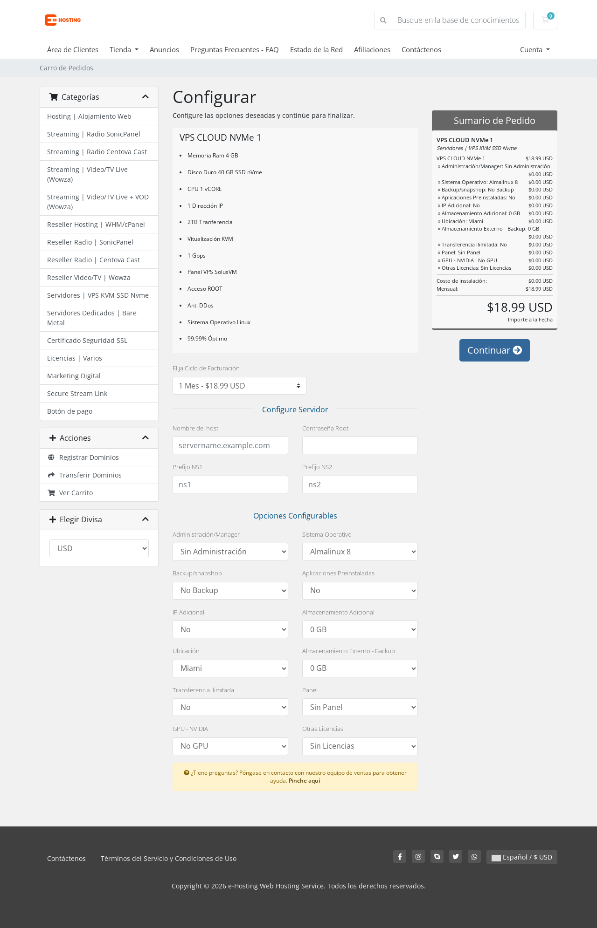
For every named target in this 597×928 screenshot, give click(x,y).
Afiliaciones (372, 49)
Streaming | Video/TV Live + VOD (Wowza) (98, 201)
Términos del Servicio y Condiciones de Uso (168, 858)
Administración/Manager (206, 534)
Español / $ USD (522, 857)
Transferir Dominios (84, 475)
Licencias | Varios (74, 358)
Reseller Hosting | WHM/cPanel (96, 224)
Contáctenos (421, 49)
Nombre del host (195, 428)
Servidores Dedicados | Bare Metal (92, 317)
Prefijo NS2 (317, 467)
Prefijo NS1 (187, 467)
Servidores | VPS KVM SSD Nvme (98, 295)
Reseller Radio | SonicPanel (90, 242)
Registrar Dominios (83, 457)
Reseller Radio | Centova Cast (93, 259)
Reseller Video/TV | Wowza (89, 277)
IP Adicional (188, 612)
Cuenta (532, 49)
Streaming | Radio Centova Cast (97, 151)
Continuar (494, 354)
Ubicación (186, 651)
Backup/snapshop (197, 573)
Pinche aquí (304, 780)
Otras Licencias (322, 728)
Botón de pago (69, 411)
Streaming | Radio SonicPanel (93, 134)
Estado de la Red (316, 49)
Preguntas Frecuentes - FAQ (234, 49)
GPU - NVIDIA (190, 728)
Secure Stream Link (77, 393)
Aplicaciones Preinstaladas (338, 573)
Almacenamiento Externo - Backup (348, 651)
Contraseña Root (325, 428)
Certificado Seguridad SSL (87, 340)
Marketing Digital (74, 375)
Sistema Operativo (327, 534)
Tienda (121, 49)
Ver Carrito (70, 492)
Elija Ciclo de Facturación (206, 368)
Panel (310, 690)
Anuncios (164, 49)
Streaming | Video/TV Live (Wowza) (87, 174)
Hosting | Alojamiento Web (89, 116)
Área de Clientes (72, 49)
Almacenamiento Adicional (338, 612)
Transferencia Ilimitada (203, 690)
